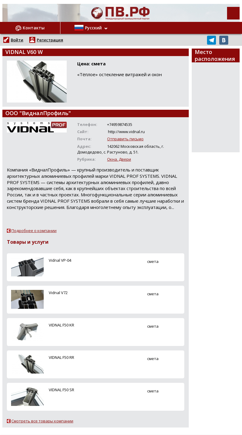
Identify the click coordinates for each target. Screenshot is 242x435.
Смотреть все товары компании (42, 421)
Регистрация (50, 40)
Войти (17, 40)
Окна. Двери (119, 159)
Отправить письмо (125, 139)
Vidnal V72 (58, 292)
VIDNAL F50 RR (61, 357)
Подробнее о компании (34, 230)
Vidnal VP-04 (60, 260)
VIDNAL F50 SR (61, 389)
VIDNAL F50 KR (61, 325)
